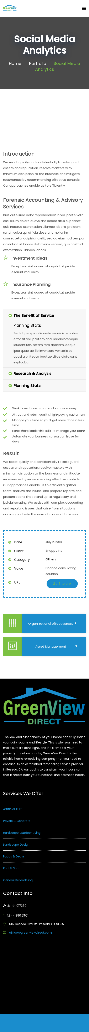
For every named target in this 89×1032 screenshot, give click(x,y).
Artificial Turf (12, 809)
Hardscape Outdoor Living (22, 833)
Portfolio (37, 63)
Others (51, 559)
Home (15, 63)
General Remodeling (18, 880)
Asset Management (56, 646)
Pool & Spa (11, 868)
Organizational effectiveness (53, 623)
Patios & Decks (14, 856)
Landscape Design (16, 844)
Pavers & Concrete (17, 821)
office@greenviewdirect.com (30, 932)
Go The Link (62, 583)
